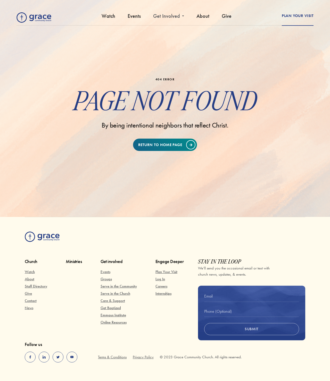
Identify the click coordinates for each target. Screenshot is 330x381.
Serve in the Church (115, 293)
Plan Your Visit (166, 271)
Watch (108, 16)
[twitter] (58, 357)
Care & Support (113, 300)
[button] (168, 18)
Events (134, 16)
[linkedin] (44, 357)
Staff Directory (36, 286)
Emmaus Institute (113, 315)
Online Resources (114, 322)
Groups (106, 279)
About (202, 16)
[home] (33, 16)
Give (227, 16)
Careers (161, 286)
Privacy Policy (143, 357)
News (29, 307)
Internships (163, 293)
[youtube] (72, 357)
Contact (31, 300)
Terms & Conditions (112, 357)
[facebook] (30, 357)
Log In (160, 279)
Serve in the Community (119, 286)
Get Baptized (111, 307)
